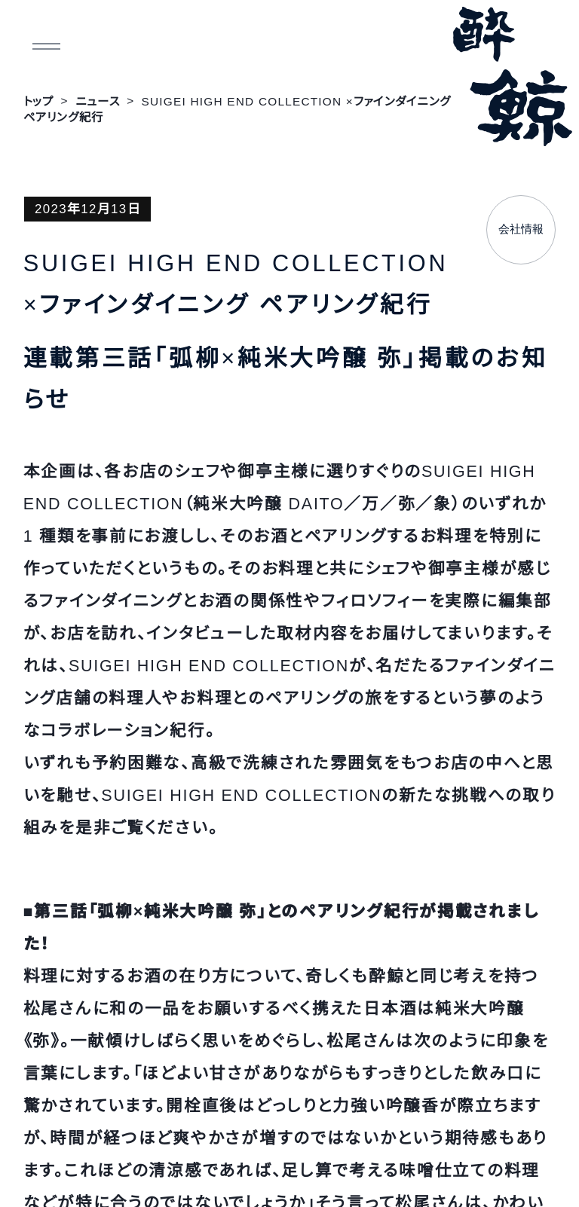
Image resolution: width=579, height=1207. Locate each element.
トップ (38, 101)
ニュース (97, 101)
